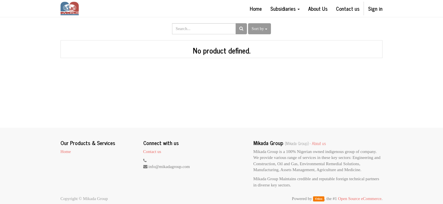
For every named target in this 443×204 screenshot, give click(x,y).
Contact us (152, 151)
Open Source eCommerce (359, 198)
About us (319, 143)
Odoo (318, 199)
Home (65, 151)
